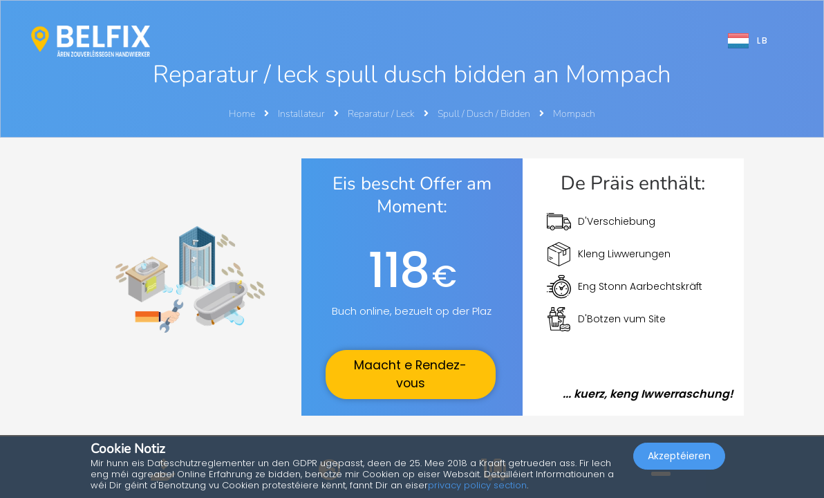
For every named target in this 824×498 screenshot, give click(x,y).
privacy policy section (477, 485)
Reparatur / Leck (382, 113)
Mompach (574, 113)
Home (242, 113)
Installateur (302, 113)
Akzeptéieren (679, 461)
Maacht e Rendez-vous (410, 374)
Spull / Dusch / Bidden (485, 113)
